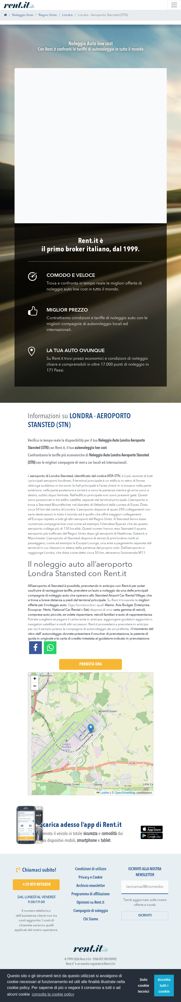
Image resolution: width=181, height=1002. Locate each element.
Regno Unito (48, 15)
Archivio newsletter (90, 886)
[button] (91, 729)
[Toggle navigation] (174, 5)
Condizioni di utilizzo (90, 869)
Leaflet (103, 792)
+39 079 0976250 (36, 885)
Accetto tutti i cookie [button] (164, 985)
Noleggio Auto (22, 15)
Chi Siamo (90, 919)
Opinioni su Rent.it (90, 903)
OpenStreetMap (125, 792)
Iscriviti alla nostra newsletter (144, 872)
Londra (67, 15)
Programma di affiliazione (90, 894)
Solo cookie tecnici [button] (143, 985)
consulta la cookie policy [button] (53, 994)
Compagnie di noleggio (90, 911)
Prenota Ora (90, 664)
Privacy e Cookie (90, 878)
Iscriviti (145, 915)
